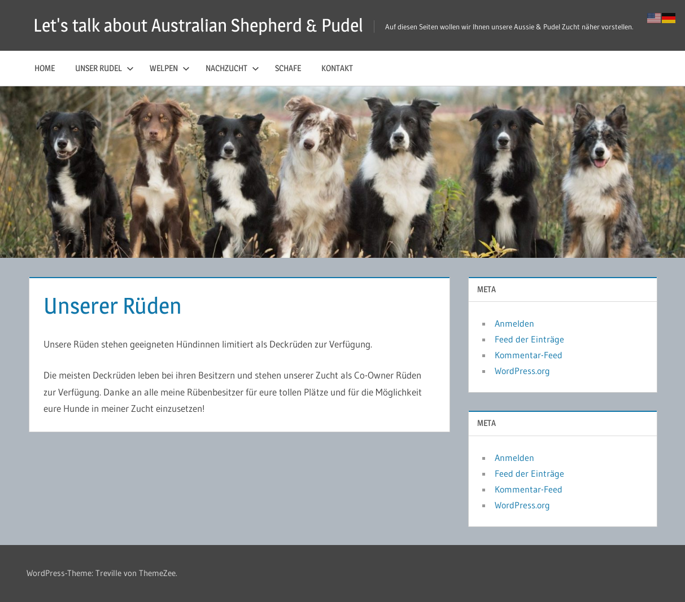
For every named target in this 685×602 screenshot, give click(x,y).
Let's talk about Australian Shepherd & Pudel (198, 25)
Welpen (170, 68)
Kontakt (337, 68)
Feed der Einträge (529, 339)
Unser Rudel (104, 68)
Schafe (288, 68)
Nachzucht (232, 68)
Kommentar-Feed (528, 355)
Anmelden (514, 323)
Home (44, 68)
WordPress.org (522, 370)
